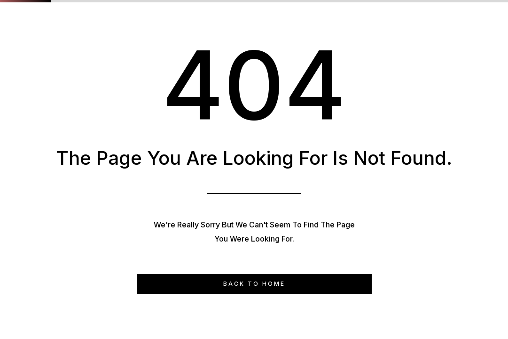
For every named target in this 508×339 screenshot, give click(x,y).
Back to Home (254, 283)
